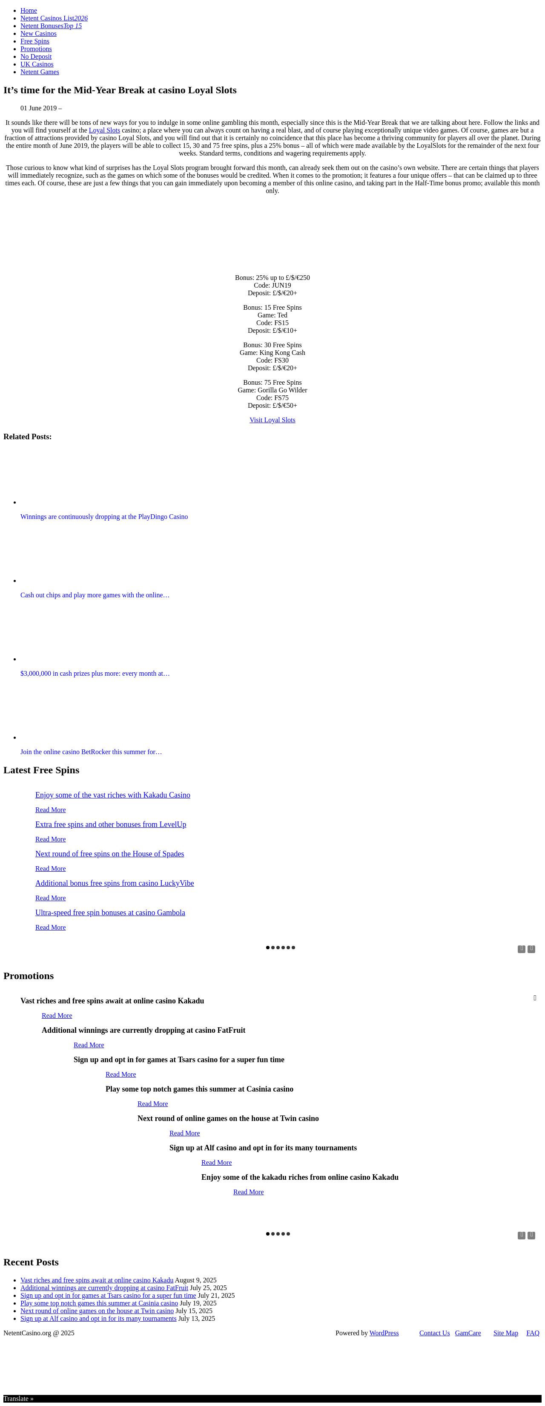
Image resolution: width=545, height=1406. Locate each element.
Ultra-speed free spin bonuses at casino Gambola (110, 912)
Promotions (36, 48)
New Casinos (38, 33)
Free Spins (34, 41)
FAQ (532, 1333)
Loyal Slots (104, 130)
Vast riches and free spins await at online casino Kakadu (96, 1280)
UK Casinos (37, 64)
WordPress (384, 1333)
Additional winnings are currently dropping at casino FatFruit (104, 1287)
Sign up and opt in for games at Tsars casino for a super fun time (108, 1295)
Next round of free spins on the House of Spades (109, 854)
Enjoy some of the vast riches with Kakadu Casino (112, 795)
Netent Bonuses (51, 25)
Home (28, 10)
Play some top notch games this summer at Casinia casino (99, 1303)
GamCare (468, 1333)
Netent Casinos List (54, 18)
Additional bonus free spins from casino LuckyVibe (114, 883)
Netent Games (39, 71)
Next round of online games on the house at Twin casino (97, 1310)
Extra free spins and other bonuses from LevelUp (110, 824)
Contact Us (434, 1333)
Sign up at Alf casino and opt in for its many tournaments (98, 1318)
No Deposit (36, 56)
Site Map (505, 1333)
